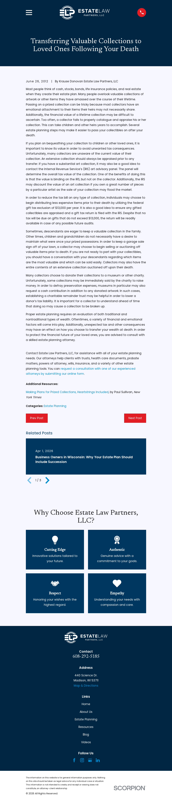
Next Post (135, 418)
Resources (85, 727)
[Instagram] (82, 760)
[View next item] (47, 480)
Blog (86, 734)
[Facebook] (74, 760)
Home (86, 704)
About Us (86, 712)
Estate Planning (55, 406)
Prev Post (36, 418)
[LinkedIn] (98, 760)
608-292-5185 (86, 657)
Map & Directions (86, 686)
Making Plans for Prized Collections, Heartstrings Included (67, 392)
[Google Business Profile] (90, 760)
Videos (86, 742)
